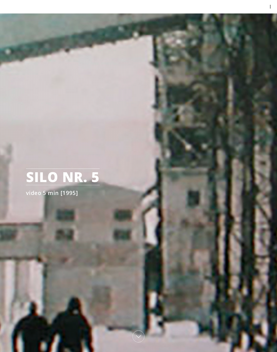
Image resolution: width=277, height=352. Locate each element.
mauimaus (34, 6)
